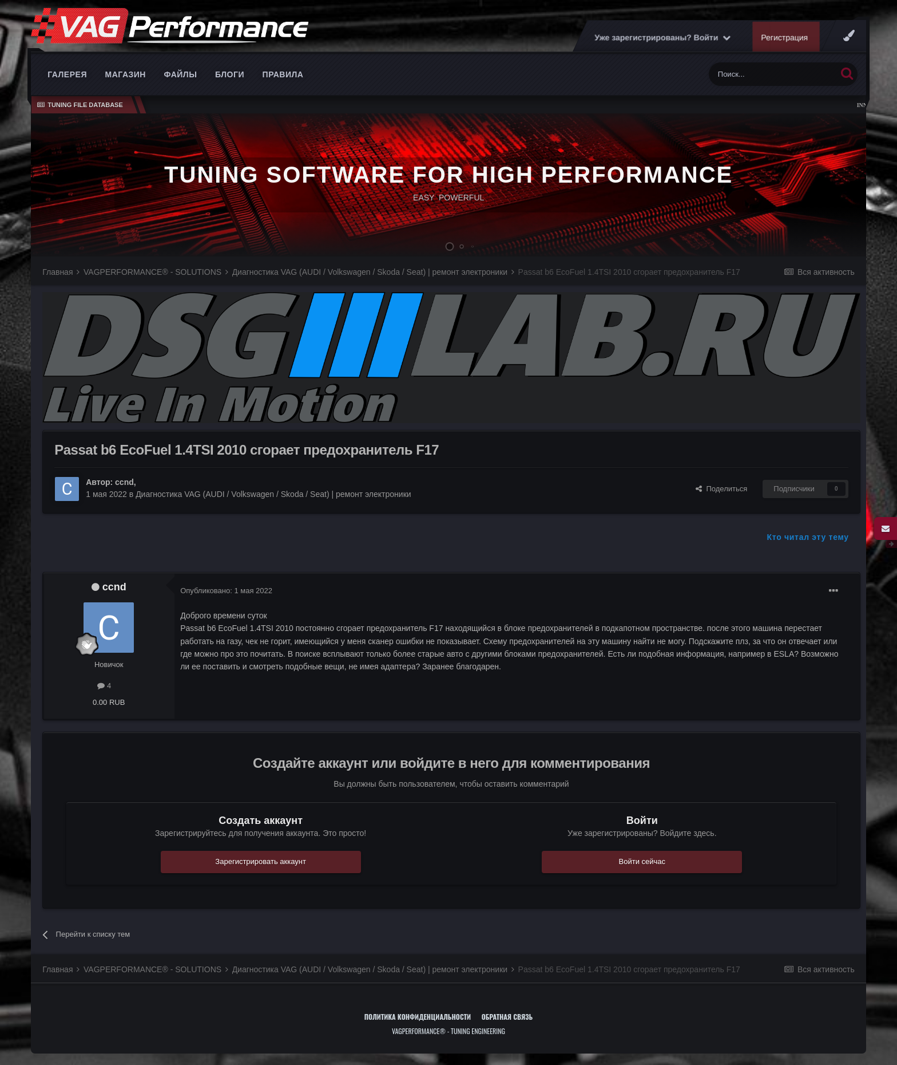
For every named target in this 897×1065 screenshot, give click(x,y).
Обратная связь (507, 1016)
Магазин (125, 74)
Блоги (229, 74)
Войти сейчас (642, 861)
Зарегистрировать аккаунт (260, 861)
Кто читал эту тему (808, 537)
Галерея (67, 74)
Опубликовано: (226, 590)
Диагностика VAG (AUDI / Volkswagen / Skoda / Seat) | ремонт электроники (273, 494)
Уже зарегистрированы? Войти (662, 37)
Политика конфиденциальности (417, 1016)
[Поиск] (772, 74)
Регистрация (784, 37)
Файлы (180, 74)
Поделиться (721, 488)
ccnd (124, 482)
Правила (283, 74)
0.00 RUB (109, 702)
